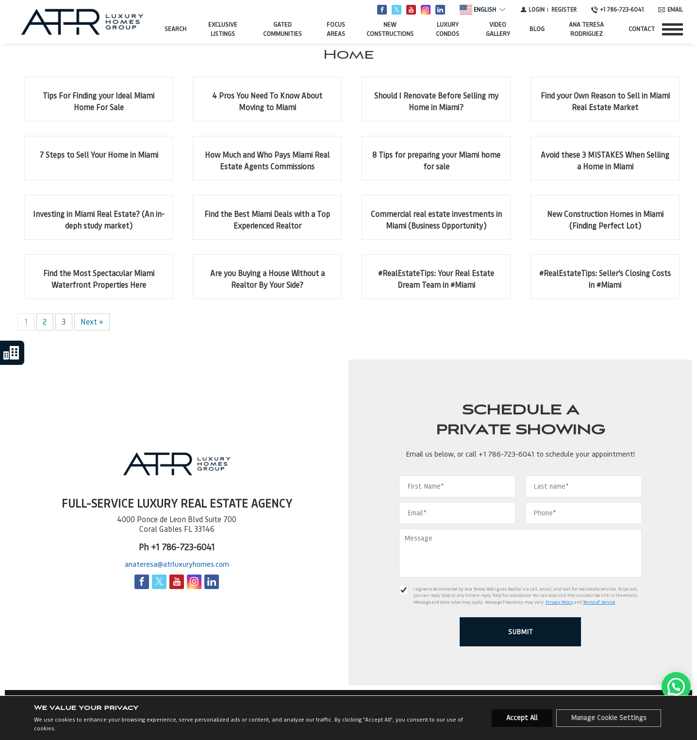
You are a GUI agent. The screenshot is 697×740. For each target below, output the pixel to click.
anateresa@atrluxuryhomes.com (177, 564)
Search (175, 29)
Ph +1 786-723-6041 (177, 547)
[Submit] (520, 631)
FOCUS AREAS (336, 29)
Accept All (522, 718)
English (478, 10)
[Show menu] (672, 29)
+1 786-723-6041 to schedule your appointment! (557, 454)
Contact (642, 29)
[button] (676, 686)
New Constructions (390, 29)
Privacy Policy (559, 602)
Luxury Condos (447, 29)
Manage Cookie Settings (609, 718)
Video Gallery (498, 29)
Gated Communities (282, 29)
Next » (92, 322)
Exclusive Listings (222, 29)
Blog (537, 29)
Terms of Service (599, 602)
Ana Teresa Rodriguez (586, 29)
